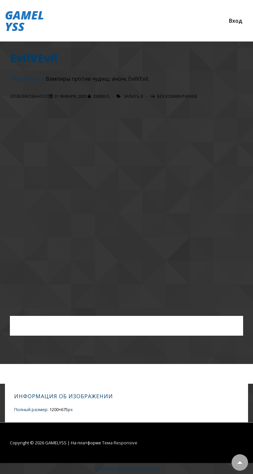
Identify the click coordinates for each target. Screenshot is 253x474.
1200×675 (58, 409)
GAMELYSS (24, 20)
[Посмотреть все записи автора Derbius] (99, 96)
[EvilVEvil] (70, 96)
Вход (235, 20)
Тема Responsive (119, 443)
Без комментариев (177, 96)
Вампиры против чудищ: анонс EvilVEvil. (97, 78)
